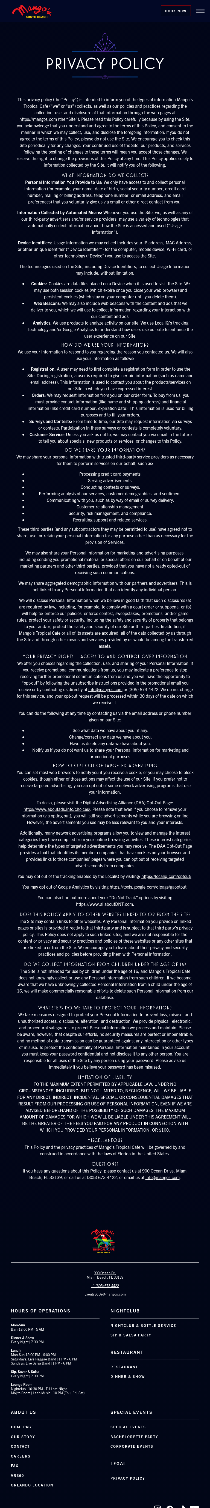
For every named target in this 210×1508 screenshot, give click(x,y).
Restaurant (124, 1367)
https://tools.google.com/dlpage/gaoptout (148, 886)
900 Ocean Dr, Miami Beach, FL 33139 (105, 1274)
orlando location (32, 1485)
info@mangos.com (105, 689)
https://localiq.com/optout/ (166, 876)
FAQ (15, 1465)
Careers (21, 1456)
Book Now (175, 11)
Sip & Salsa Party (130, 1335)
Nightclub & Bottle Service (143, 1325)
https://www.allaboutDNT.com (104, 904)
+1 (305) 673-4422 (105, 1285)
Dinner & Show (127, 1376)
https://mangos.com (38, 119)
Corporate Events (131, 1446)
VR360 (17, 1475)
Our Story (23, 1436)
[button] (200, 11)
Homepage (22, 1427)
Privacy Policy (127, 1478)
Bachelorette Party (134, 1436)
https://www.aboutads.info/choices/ (57, 809)
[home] (32, 11)
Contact (20, 1446)
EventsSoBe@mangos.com (105, 1294)
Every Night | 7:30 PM (27, 1373)
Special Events (128, 1427)
